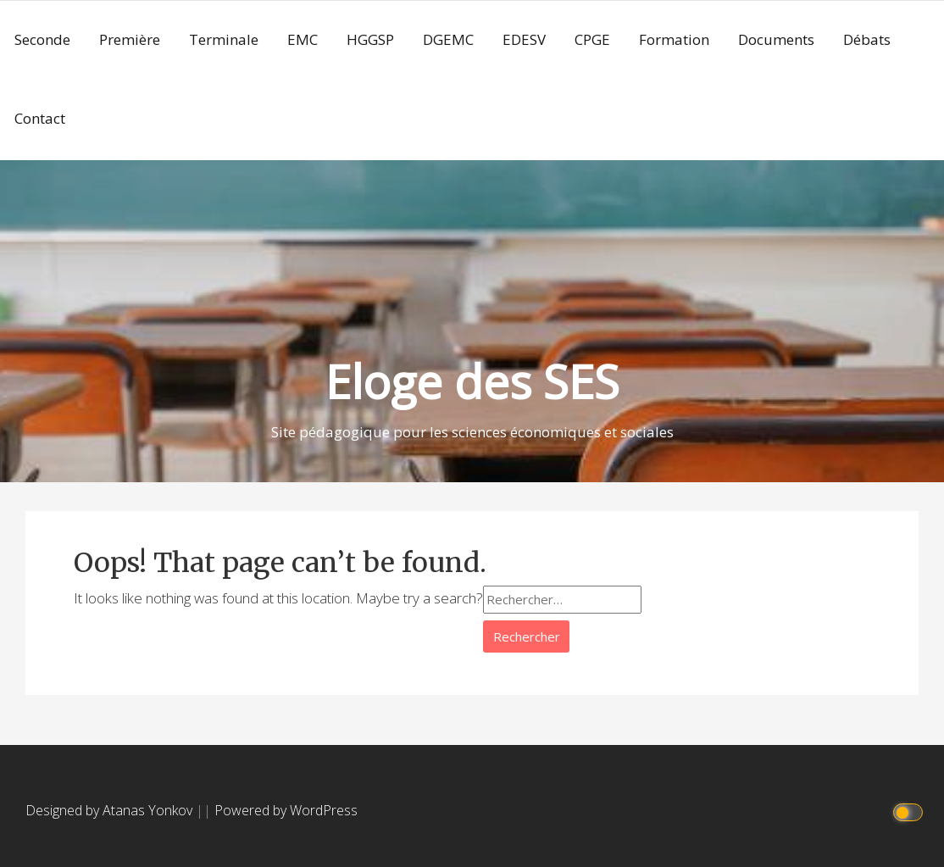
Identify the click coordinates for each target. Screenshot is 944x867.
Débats (867, 39)
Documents (776, 39)
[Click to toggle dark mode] (910, 810)
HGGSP (370, 39)
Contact (39, 118)
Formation (674, 39)
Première (129, 39)
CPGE (592, 39)
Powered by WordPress (286, 810)
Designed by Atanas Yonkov (110, 810)
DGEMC (448, 39)
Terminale (223, 39)
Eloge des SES (472, 381)
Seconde (42, 39)
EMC (302, 39)
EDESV (524, 39)
